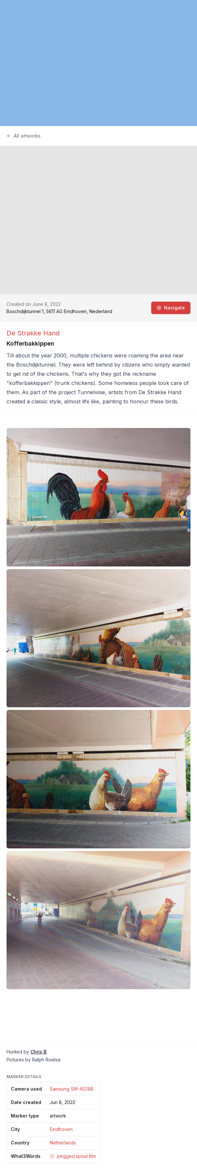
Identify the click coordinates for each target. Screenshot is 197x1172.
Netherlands (63, 1142)
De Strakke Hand (33, 333)
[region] (98, 63)
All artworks (24, 136)
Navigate (171, 307)
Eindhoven (61, 1129)
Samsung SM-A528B (72, 1089)
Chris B (38, 1052)
